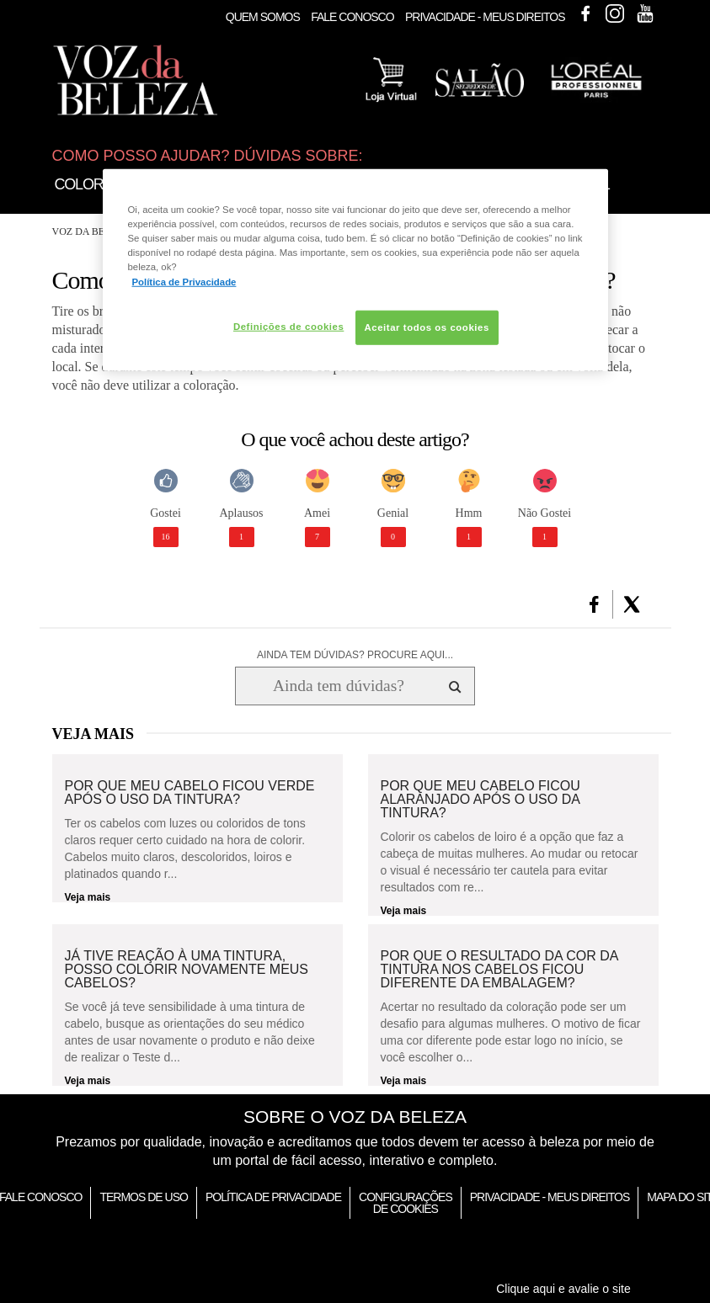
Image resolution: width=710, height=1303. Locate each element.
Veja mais (88, 897)
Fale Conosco (352, 17)
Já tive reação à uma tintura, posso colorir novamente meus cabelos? (187, 969)
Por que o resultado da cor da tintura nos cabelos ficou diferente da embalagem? (499, 969)
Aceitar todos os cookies (427, 327)
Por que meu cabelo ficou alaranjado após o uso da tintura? (480, 799)
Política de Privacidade (273, 1197)
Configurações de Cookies (405, 1202)
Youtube (645, 13)
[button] (594, 604)
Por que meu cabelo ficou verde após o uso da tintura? (190, 792)
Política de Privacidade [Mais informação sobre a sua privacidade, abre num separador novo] (184, 281)
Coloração (98, 184)
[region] (355, 270)
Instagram (615, 13)
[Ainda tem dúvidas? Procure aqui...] (338, 686)
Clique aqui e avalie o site (563, 1288)
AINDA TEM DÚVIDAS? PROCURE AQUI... (355, 655)
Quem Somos (263, 17)
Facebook (585, 13)
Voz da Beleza (91, 231)
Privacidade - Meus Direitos (485, 17)
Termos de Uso (143, 1197)
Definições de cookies (288, 326)
